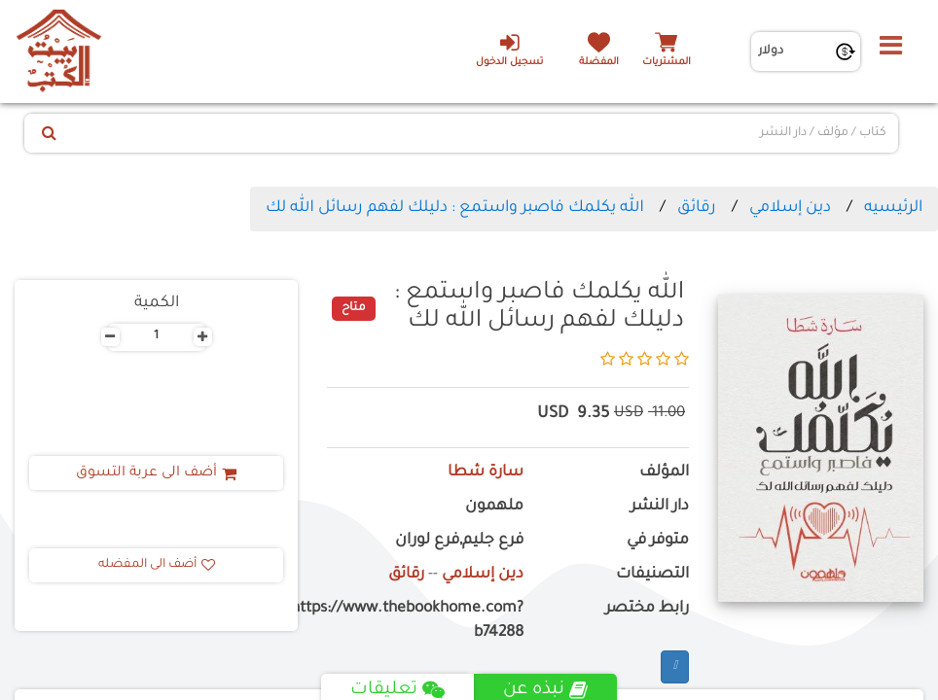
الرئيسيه (893, 208)
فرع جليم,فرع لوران (459, 541)
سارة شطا (485, 473)
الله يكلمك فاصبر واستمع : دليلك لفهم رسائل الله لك (455, 208)
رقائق (696, 208)
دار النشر (660, 507)
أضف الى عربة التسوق (156, 473)
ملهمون (494, 507)
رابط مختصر (647, 609)
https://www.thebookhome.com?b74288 (425, 621)
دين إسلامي (790, 208)
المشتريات (666, 62)
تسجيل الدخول (509, 49)
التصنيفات (652, 575)
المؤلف (664, 473)
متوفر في (658, 541)
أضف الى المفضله (156, 565)
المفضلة (599, 62)
